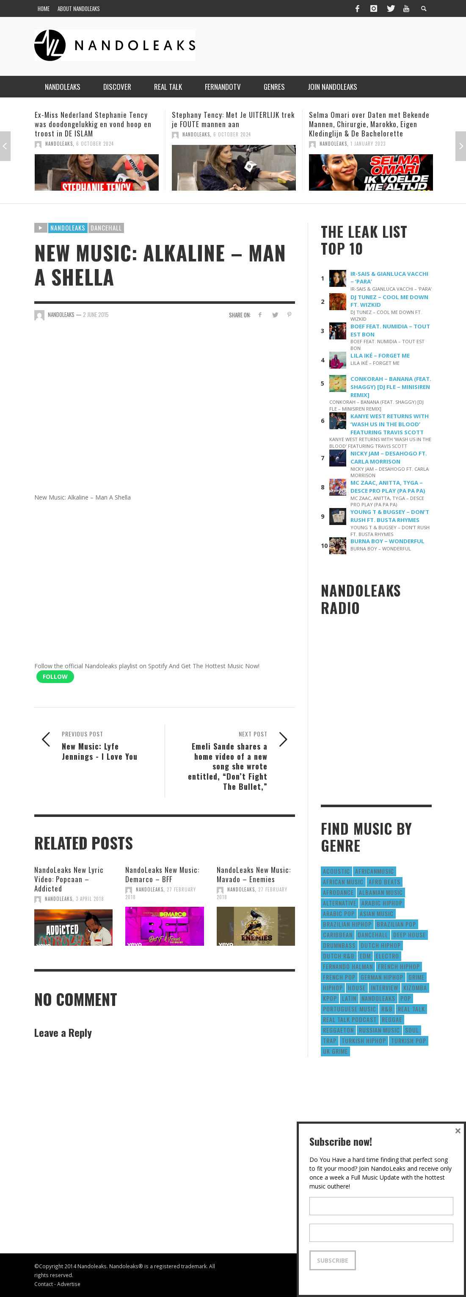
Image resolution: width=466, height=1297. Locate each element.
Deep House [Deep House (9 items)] (409, 934)
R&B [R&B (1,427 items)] (387, 1008)
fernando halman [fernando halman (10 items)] (348, 966)
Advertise (68, 1283)
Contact (43, 1283)
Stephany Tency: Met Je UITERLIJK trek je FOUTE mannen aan (233, 119)
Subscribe (332, 1260)
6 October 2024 (95, 143)
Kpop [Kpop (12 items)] (330, 998)
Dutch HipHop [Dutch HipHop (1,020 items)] (381, 945)
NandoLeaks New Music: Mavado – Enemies (254, 874)
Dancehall (106, 227)
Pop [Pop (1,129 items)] (405, 998)
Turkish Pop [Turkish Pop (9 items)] (408, 1040)
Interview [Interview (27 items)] (384, 987)
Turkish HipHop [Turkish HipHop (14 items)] (364, 1040)
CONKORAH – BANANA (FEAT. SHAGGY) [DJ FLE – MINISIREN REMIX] (390, 387)
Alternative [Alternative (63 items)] (339, 902)
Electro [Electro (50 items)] (387, 955)
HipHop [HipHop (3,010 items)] (333, 987)
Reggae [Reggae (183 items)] (392, 1019)
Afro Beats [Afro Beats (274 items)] (384, 881)
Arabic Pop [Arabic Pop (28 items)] (339, 913)
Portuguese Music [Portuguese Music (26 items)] (349, 1008)
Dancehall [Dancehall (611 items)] (373, 934)
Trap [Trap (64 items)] (329, 1040)
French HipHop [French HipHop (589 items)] (399, 966)
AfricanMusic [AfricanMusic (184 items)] (374, 871)
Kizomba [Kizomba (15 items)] (415, 987)
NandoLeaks (59, 143)
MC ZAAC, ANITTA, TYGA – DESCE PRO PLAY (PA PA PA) (387, 486)
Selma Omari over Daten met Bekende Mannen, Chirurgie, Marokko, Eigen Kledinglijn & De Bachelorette (369, 124)
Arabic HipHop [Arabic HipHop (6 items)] (382, 902)
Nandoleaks (67, 227)
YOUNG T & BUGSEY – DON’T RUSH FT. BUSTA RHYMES (389, 516)
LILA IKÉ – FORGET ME (380, 355)
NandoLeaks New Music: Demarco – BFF (162, 874)
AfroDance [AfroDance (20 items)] (338, 892)
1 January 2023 (368, 143)
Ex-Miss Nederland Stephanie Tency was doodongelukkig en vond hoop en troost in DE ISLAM (93, 124)
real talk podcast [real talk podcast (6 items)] (350, 1019)
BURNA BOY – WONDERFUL (387, 541)
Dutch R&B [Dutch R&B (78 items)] (339, 955)
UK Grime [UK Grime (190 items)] (335, 1051)
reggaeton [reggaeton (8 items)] (338, 1029)
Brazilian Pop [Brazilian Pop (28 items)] (396, 923)
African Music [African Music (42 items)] (343, 881)
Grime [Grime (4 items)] (416, 976)
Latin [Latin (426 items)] (349, 998)
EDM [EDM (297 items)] (365, 955)
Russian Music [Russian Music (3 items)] (379, 1029)
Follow (55, 676)
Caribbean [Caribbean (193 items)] (338, 934)
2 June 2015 (96, 314)
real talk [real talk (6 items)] (411, 1008)
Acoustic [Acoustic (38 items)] (336, 871)
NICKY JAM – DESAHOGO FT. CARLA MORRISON (388, 457)
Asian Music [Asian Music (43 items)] (377, 913)
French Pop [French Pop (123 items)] (339, 976)
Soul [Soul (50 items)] (412, 1029)
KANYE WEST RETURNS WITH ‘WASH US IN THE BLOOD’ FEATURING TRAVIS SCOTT (389, 424)
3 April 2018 (90, 898)
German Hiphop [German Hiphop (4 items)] (382, 976)
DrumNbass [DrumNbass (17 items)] (339, 945)
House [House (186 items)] (357, 987)
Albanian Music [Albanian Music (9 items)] (381, 892)
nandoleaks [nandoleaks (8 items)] (378, 998)
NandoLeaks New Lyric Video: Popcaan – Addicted (69, 879)
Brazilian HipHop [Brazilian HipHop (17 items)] (347, 923)
